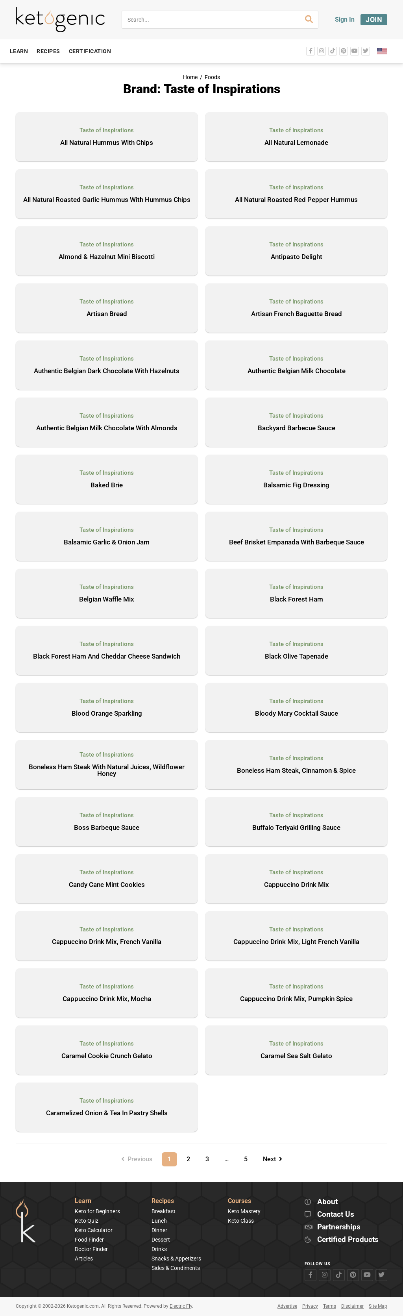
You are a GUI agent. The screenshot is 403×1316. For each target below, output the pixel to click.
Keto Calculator (94, 1230)
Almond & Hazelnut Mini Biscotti (107, 257)
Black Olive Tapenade (296, 656)
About (327, 1202)
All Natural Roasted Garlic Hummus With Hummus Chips (106, 200)
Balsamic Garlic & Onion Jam (107, 542)
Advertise (287, 1306)
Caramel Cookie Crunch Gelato (106, 1056)
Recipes (163, 1201)
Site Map (378, 1306)
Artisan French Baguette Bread (296, 314)
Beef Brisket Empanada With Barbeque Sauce (296, 542)
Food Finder (89, 1239)
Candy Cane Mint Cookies (107, 884)
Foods (212, 77)
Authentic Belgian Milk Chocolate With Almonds (106, 428)
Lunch (159, 1221)
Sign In (345, 19)
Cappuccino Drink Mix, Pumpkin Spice (296, 999)
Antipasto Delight (296, 257)
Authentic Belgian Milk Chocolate (297, 371)
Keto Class (241, 1221)
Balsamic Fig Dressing (296, 485)
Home (190, 77)
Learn (83, 1201)
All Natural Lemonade (296, 142)
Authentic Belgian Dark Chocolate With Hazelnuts (106, 371)
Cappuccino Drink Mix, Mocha (107, 999)
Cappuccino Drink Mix (296, 884)
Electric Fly (181, 1306)
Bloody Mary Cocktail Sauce (296, 713)
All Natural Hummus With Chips (106, 142)
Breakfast (164, 1211)
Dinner (159, 1230)
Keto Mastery (244, 1211)
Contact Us (335, 1214)
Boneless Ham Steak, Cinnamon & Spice (296, 770)
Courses (239, 1201)
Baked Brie (107, 485)
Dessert (161, 1239)
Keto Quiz (86, 1221)
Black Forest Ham (296, 599)
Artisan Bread (107, 314)
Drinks (159, 1249)
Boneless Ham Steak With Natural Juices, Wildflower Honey (107, 770)
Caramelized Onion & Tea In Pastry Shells (107, 1113)
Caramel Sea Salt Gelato (296, 1056)
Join (374, 19)
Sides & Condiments (176, 1268)
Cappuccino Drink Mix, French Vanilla (106, 942)
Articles (84, 1258)
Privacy (310, 1306)
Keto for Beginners (97, 1211)
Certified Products (348, 1240)
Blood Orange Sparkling (107, 713)
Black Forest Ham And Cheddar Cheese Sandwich (106, 656)
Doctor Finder (91, 1249)
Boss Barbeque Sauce (106, 827)
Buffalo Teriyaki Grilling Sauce (296, 827)
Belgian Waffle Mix (106, 599)
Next (272, 1159)
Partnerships (338, 1227)
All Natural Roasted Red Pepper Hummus (296, 200)
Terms (329, 1306)
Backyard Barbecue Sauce (296, 428)
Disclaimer (352, 1306)
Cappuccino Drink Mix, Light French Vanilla (296, 942)
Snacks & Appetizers (176, 1258)
